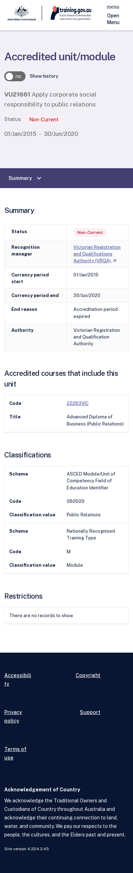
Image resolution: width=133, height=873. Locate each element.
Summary (26, 178)
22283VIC (78, 403)
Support (90, 712)
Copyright (88, 675)
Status (12, 119)
